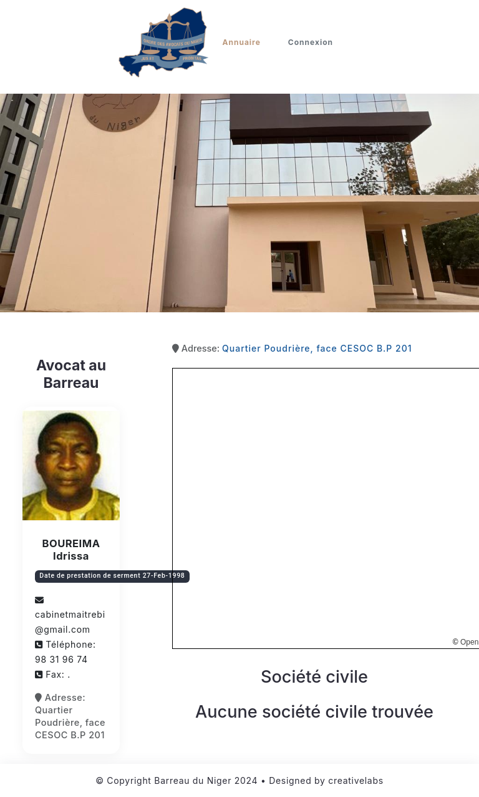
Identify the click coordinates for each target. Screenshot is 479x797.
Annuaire (242, 42)
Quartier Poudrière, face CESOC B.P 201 (317, 348)
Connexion (310, 42)
